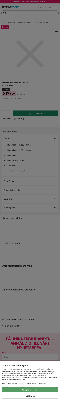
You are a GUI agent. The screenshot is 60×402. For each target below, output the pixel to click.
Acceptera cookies (30, 390)
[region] (30, 381)
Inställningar (30, 396)
